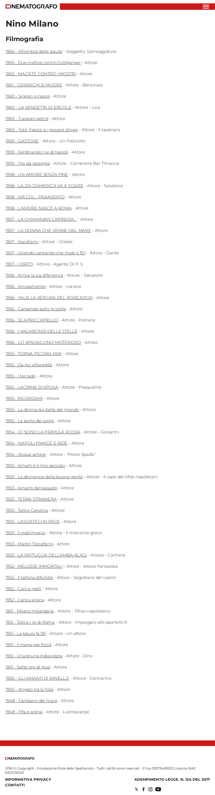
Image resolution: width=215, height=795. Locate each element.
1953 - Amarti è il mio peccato (35, 465)
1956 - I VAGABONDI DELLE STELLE (41, 331)
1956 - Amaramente (25, 286)
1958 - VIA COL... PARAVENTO (35, 197)
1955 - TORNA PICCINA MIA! (34, 353)
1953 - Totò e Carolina (27, 510)
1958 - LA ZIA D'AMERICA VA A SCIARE (44, 185)
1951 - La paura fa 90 (26, 633)
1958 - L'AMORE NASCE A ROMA (39, 208)
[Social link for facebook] (143, 789)
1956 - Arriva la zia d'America (34, 275)
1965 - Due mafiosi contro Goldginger (43, 62)
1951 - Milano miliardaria (30, 611)
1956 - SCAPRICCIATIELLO (32, 320)
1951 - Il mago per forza (28, 644)
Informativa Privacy (28, 779)
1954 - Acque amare (26, 454)
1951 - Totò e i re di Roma (30, 622)
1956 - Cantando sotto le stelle (36, 308)
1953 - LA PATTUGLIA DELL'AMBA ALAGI (46, 555)
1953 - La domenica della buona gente (44, 476)
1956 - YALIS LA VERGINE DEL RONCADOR (49, 297)
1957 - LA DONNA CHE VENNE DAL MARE (48, 230)
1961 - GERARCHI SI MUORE (34, 85)
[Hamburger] (206, 6)
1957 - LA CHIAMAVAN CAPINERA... (41, 219)
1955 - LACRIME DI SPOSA (32, 387)
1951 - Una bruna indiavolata (34, 655)
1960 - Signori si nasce (28, 96)
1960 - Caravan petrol (27, 118)
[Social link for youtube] (158, 789)
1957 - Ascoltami (22, 241)
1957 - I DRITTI (19, 264)
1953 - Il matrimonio (25, 532)
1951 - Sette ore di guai (28, 667)
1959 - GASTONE (22, 141)
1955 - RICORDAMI (24, 398)
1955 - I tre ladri (21, 376)
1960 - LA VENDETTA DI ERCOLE (38, 107)
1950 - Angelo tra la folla (29, 689)
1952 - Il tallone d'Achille (29, 577)
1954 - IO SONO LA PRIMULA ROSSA (43, 432)
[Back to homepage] (19, 758)
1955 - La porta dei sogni (30, 420)
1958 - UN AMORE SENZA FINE (37, 174)
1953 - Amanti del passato (31, 488)
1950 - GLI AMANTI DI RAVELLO (37, 678)
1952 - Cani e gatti (23, 588)
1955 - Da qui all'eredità (29, 364)
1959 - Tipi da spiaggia (28, 163)
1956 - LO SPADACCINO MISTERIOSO (43, 342)
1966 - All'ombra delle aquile (34, 51)
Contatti (15, 785)
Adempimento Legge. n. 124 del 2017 (172, 779)
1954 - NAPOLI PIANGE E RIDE (36, 443)
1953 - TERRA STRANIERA (31, 499)
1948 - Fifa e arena (24, 711)
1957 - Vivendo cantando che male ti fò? (46, 252)
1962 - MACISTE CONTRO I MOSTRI (41, 73)
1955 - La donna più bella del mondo (42, 409)
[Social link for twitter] (136, 789)
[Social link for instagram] (150, 789)
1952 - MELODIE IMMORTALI (34, 566)
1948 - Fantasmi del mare (31, 700)
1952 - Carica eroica (25, 599)
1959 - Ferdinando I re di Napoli (37, 152)
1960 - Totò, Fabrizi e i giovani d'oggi (42, 129)
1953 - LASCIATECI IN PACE (33, 521)
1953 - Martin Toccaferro (29, 544)
